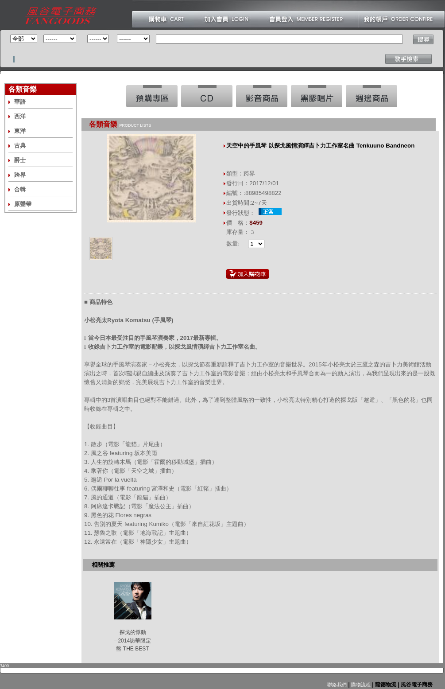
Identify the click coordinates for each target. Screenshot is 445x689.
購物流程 (360, 684)
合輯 (20, 189)
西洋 (20, 116)
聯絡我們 (337, 684)
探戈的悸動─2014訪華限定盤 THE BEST (132, 640)
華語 (20, 101)
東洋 (20, 131)
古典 (20, 145)
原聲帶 (22, 204)
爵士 (20, 160)
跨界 (20, 174)
